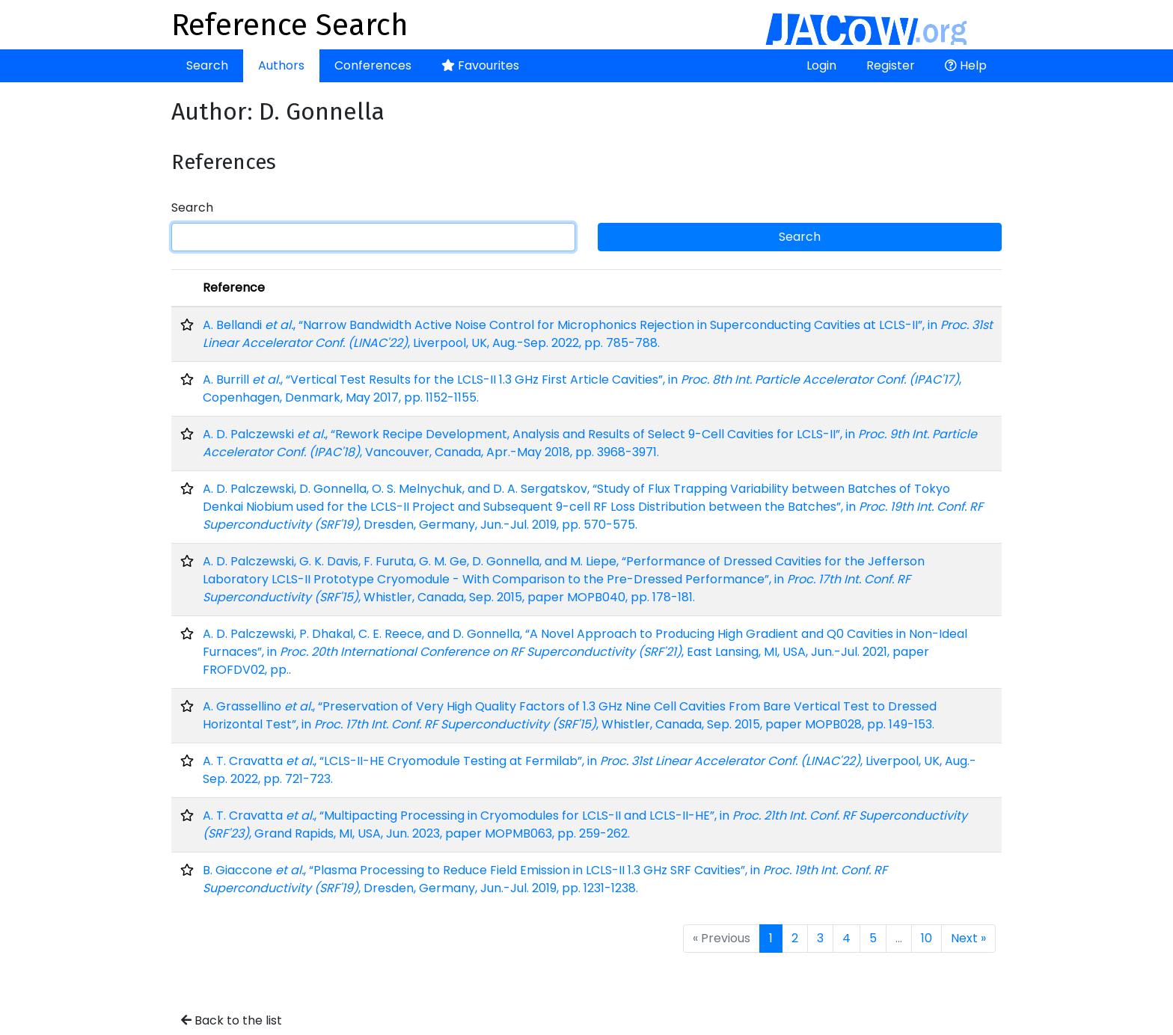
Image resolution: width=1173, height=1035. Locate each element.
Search (207, 65)
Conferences (372, 65)
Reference (234, 287)
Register (890, 65)
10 (926, 938)
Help (966, 65)
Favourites (480, 65)
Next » (968, 938)
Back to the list (231, 1020)
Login (821, 65)
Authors (281, 65)
